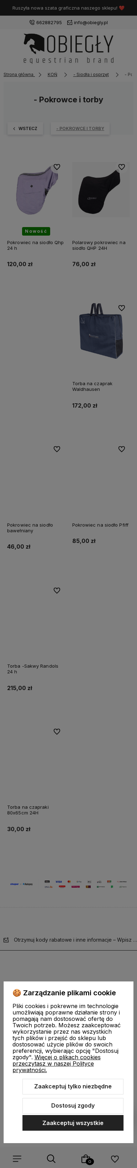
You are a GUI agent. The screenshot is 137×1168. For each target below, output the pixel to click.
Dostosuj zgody (73, 1105)
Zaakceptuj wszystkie (73, 1122)
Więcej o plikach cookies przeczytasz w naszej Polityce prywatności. (56, 1063)
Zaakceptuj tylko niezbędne (73, 1086)
